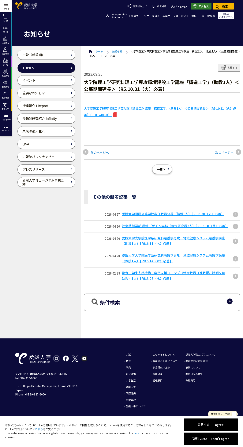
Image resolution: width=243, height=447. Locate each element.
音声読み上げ (137, 6)
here (136, 433)
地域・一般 (198, 16)
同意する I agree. (210, 424)
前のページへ (100, 152)
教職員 (211, 16)
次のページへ (224, 152)
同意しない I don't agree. (211, 438)
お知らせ (117, 51)
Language (179, 6)
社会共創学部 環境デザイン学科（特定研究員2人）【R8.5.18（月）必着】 (175, 225)
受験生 (135, 16)
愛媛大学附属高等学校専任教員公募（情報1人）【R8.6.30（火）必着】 (173, 213)
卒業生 (166, 16)
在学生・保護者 (150, 16)
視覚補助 (159, 6)
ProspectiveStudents (119, 16)
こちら (39, 429)
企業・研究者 (181, 16)
